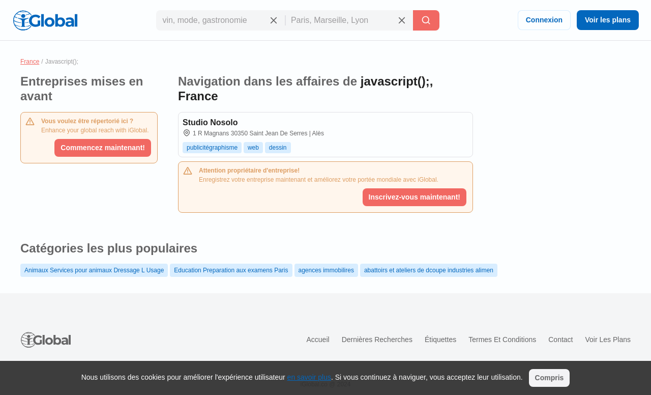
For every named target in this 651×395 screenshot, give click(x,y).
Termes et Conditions (502, 339)
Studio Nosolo (210, 122)
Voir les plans (608, 20)
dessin (278, 147)
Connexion (544, 20)
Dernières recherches (377, 339)
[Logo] (45, 20)
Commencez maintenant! (103, 148)
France (29, 61)
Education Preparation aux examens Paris (231, 270)
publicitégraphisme (212, 147)
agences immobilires (326, 270)
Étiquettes (440, 339)
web (253, 147)
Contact (560, 339)
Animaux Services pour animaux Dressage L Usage (94, 270)
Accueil (317, 339)
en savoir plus (309, 377)
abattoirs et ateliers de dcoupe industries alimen (428, 270)
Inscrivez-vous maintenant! (415, 197)
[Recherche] (426, 20)
